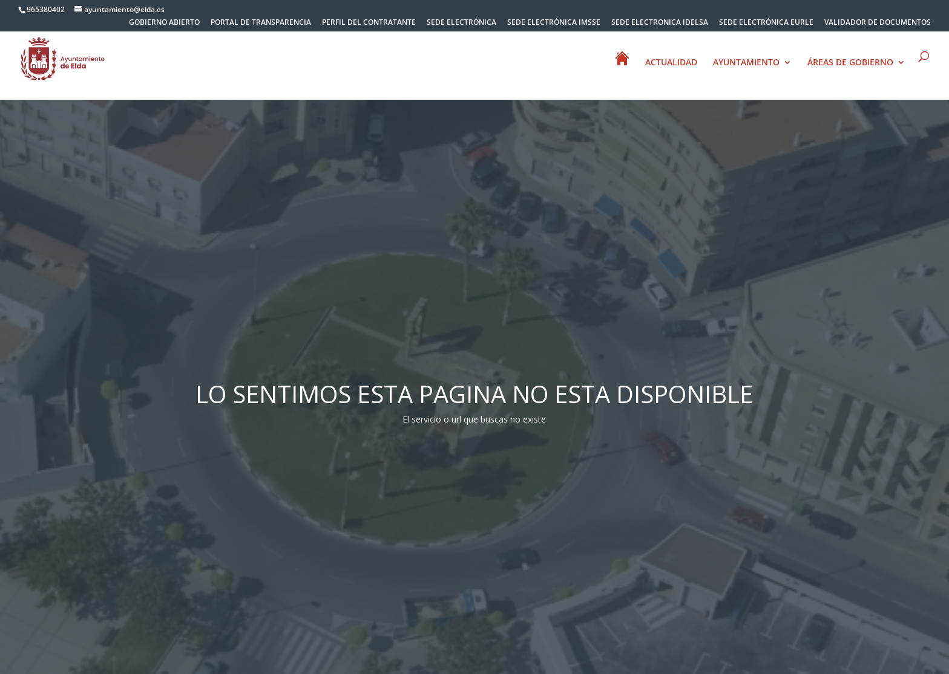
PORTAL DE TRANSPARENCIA (261, 23)
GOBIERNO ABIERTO (164, 23)
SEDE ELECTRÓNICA (461, 23)
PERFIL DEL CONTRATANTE (369, 23)
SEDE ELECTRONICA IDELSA (659, 23)
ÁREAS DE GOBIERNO (850, 63)
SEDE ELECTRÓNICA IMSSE (553, 23)
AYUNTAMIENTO (746, 63)
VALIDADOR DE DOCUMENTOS (877, 23)
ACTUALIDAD (671, 63)
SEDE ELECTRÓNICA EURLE (766, 23)
